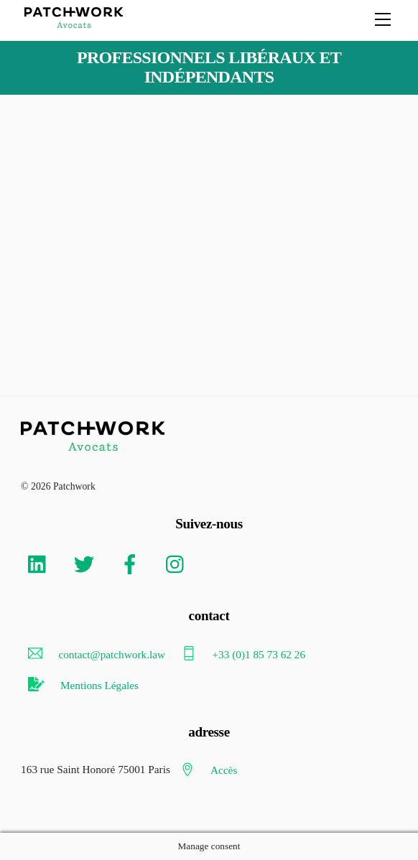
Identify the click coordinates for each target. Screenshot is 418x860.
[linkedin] (40, 563)
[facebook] (132, 563)
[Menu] (382, 19)
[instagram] (178, 563)
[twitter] (86, 563)
